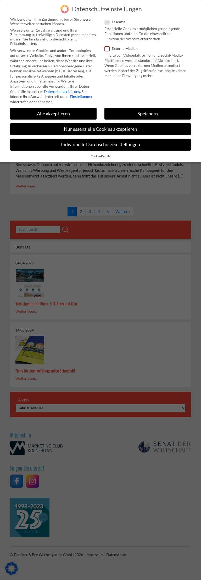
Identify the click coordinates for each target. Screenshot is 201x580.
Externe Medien (122, 47)
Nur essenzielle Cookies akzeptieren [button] (100, 127)
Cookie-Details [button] (100, 154)
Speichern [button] (147, 112)
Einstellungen (81, 95)
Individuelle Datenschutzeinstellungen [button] (100, 143)
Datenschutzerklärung (62, 89)
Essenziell (117, 20)
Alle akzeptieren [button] (53, 112)
